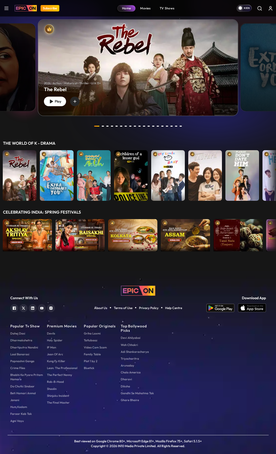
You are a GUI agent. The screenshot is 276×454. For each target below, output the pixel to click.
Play (55, 101)
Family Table (92, 354)
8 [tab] (131, 126)
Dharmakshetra (21, 340)
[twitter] (23, 308)
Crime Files (17, 368)
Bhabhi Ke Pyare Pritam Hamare (26, 377)
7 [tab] (126, 126)
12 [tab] (149, 126)
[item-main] (19, 174)
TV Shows (167, 8)
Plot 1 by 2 (90, 361)
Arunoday (127, 365)
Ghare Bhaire (130, 400)
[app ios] (252, 308)
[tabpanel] (138, 63)
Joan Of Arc (55, 354)
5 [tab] (117, 126)
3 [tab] (108, 126)
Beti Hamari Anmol (23, 393)
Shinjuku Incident (58, 395)
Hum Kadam (18, 407)
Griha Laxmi (92, 333)
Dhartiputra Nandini (24, 347)
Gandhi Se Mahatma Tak (137, 393)
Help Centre (173, 308)
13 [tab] (154, 126)
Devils (51, 333)
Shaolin (52, 389)
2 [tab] (103, 126)
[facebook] (14, 308)
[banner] (138, 67)
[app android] (222, 308)
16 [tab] (167, 126)
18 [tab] (176, 126)
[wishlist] (76, 101)
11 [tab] (144, 126)
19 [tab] (181, 126)
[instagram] (51, 308)
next (191, 126)
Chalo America (131, 372)
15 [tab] (163, 126)
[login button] (270, 8)
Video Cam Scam (95, 347)
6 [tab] (121, 126)
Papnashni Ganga (22, 361)
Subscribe (50, 8)
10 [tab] (140, 126)
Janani (14, 400)
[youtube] (42, 308)
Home (126, 8)
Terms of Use (123, 308)
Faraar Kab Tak (21, 414)
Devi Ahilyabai (130, 338)
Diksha (125, 386)
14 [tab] (158, 126)
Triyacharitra (130, 358)
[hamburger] (6, 8)
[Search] (259, 8)
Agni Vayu (17, 421)
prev (84, 126)
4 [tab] (112, 126)
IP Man (51, 347)
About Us (100, 308)
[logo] (138, 290)
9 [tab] (135, 126)
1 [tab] (97, 126)
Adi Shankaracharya (135, 351)
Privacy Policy (148, 308)
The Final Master (58, 402)
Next (271, 174)
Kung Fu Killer (56, 361)
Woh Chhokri (129, 345)
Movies (145, 8)
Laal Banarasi (19, 354)
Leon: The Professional (62, 368)
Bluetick (89, 368)
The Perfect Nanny (59, 375)
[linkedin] (33, 308)
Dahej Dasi (17, 333)
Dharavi (126, 379)
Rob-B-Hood (55, 381)
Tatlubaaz (90, 340)
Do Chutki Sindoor (22, 386)
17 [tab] (172, 126)
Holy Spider (55, 340)
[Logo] (26, 8)
